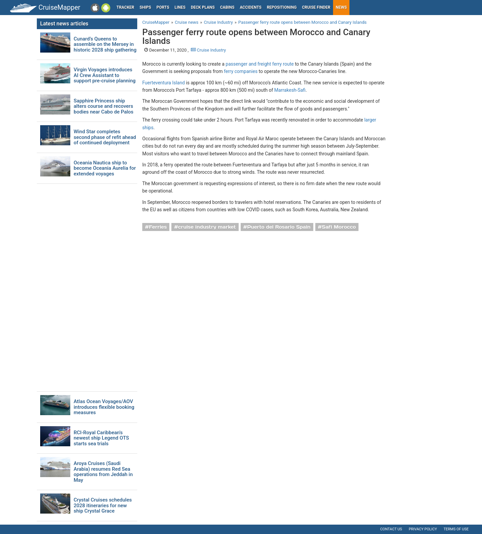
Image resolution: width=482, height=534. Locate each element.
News (341, 7)
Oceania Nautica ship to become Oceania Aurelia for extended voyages (105, 168)
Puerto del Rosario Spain (278, 227)
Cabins (227, 7)
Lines (180, 7)
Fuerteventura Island (163, 82)
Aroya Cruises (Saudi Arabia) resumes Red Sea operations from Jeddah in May (103, 472)
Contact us (391, 529)
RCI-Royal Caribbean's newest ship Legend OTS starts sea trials (101, 438)
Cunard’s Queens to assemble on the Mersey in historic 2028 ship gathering (105, 44)
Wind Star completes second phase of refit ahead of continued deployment (105, 137)
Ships (145, 7)
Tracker (125, 7)
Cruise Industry (208, 50)
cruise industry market (207, 227)
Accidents (250, 7)
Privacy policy (423, 529)
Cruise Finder (316, 7)
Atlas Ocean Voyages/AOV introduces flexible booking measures (104, 407)
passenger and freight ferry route (260, 64)
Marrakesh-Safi (290, 90)
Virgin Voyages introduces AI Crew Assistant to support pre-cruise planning (105, 75)
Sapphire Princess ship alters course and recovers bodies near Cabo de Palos (104, 106)
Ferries (158, 227)
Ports (163, 7)
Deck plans (203, 7)
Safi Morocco (339, 227)
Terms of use (456, 529)
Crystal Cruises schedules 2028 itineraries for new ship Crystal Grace (103, 505)
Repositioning (282, 7)
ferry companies (241, 71)
